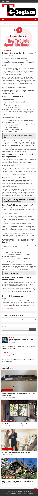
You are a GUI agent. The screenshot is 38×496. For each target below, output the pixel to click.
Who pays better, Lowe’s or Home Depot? (14, 315)
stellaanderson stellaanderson (18, 425)
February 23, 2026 (6, 355)
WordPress (30, 493)
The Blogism (19, 491)
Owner (13, 55)
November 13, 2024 (6, 397)
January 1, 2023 (6, 454)
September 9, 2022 (6, 55)
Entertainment (6, 50)
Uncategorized (6, 352)
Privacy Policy (26, 491)
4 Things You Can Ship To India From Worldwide (16, 452)
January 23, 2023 (6, 425)
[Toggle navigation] (3, 19)
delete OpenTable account (11, 308)
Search (32, 329)
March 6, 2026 (12, 342)
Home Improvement (7, 390)
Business (11, 337)
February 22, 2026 (6, 363)
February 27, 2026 (6, 350)
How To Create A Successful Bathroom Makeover (17, 424)
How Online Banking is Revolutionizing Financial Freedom (18, 354)
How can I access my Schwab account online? (23, 319)
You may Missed (7, 368)
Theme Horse (13, 493)
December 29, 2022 (6, 484)
